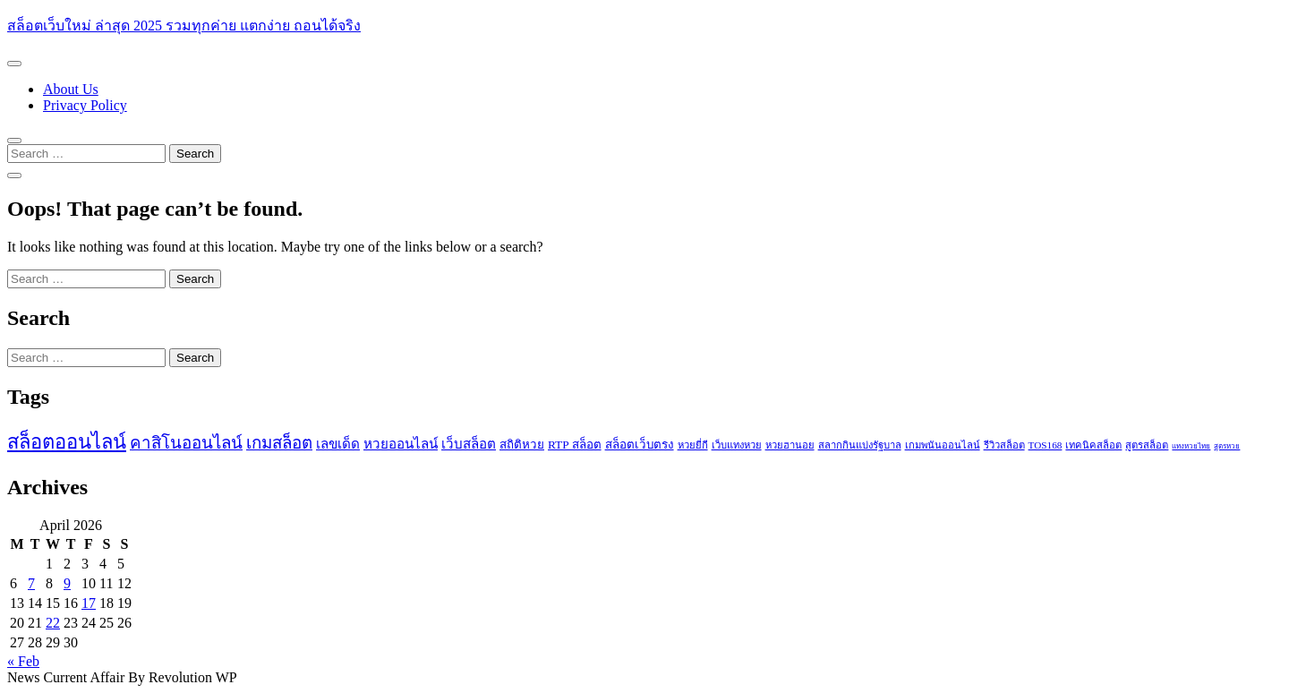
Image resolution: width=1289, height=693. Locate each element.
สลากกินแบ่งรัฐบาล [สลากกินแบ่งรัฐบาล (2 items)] (859, 445)
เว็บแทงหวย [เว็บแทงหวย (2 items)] (737, 445)
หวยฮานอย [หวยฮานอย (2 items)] (790, 445)
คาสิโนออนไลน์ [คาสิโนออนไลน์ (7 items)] (186, 442)
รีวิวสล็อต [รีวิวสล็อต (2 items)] (1004, 445)
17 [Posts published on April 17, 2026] (88, 603)
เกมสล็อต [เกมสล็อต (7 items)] (279, 442)
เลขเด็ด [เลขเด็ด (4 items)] (338, 443)
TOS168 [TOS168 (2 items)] (1046, 445)
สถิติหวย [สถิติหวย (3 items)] (521, 444)
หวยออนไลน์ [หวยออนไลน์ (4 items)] (400, 443)
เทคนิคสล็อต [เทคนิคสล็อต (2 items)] (1093, 445)
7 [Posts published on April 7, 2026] (31, 583)
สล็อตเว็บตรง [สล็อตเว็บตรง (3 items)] (639, 444)
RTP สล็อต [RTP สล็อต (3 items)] (575, 444)
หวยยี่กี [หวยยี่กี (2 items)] (693, 445)
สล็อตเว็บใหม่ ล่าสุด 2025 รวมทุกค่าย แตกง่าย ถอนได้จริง (184, 25)
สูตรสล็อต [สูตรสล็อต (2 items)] (1146, 445)
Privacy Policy (85, 105)
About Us (70, 89)
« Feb (23, 661)
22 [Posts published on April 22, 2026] (53, 622)
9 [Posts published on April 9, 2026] (67, 583)
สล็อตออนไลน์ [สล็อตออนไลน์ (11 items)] (66, 442)
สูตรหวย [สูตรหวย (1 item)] (1227, 446)
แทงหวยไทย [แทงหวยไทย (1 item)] (1191, 446)
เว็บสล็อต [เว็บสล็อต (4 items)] (468, 443)
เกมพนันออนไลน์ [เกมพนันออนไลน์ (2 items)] (942, 445)
